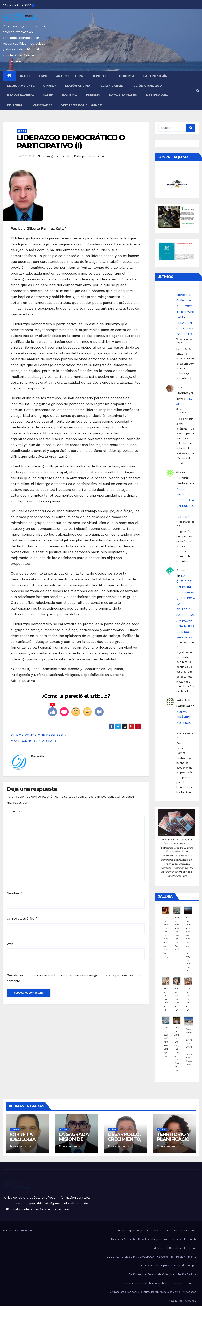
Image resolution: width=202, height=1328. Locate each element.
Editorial (15, 105)
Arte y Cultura (69, 76)
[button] (197, 90)
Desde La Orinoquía (123, 1239)
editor (40, 756)
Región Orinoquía (147, 85)
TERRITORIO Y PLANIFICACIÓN (173, 1139)
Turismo (93, 95)
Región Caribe (111, 85)
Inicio (25, 76)
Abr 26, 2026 (22, 1146)
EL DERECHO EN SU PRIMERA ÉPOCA (130, 1256)
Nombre (14, 893)
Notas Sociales (123, 95)
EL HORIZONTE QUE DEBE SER (38, 735)
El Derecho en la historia (181, 1248)
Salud (48, 95)
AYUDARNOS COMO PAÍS (33, 741)
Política (69, 95)
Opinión (50, 85)
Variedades (43, 105)
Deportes (100, 76)
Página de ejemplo (184, 1265)
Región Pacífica (20, 95)
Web (10, 944)
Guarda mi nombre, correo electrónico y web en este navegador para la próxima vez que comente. (73, 978)
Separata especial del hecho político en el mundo (152, 1283)
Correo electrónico (22, 918)
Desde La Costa (161, 1230)
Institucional (157, 95)
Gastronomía (155, 76)
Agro (43, 76)
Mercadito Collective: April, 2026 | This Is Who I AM (185, 306)
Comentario (17, 811)
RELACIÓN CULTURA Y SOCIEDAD (184, 328)
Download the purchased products (159, 1239)
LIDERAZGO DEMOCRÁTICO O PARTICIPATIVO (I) (71, 141)
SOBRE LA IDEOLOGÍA (23, 1137)
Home (121, 1230)
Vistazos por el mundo (82, 105)
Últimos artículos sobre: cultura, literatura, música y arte (145, 1291)
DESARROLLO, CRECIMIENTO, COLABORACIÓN (125, 1141)
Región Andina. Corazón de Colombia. (152, 1274)
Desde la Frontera (185, 1230)
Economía (126, 76)
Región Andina (77, 85)
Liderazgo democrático (57, 156)
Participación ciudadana (89, 156)
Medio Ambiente (21, 85)
